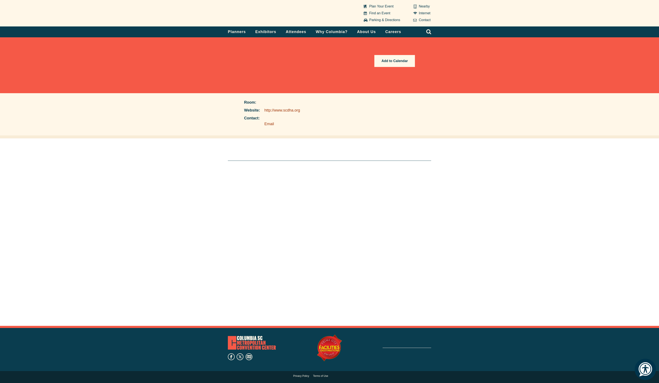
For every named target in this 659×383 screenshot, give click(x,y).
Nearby (424, 6)
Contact (425, 20)
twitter (240, 356)
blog (249, 356)
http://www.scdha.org (282, 110)
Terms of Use (320, 375)
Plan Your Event (381, 6)
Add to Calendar (394, 61)
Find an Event (379, 13)
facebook (231, 356)
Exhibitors (265, 32)
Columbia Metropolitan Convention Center (254, 13)
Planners (237, 32)
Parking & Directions (384, 20)
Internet (424, 13)
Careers (393, 32)
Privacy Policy (301, 375)
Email (269, 124)
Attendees (296, 32)
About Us (366, 32)
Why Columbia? (331, 32)
